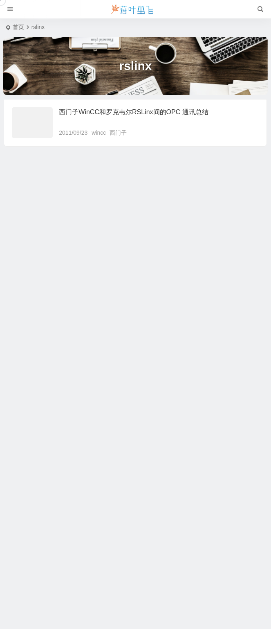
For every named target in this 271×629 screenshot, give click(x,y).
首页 (18, 27)
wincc (99, 132)
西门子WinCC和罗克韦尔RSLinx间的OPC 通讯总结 (133, 112)
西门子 (118, 132)
